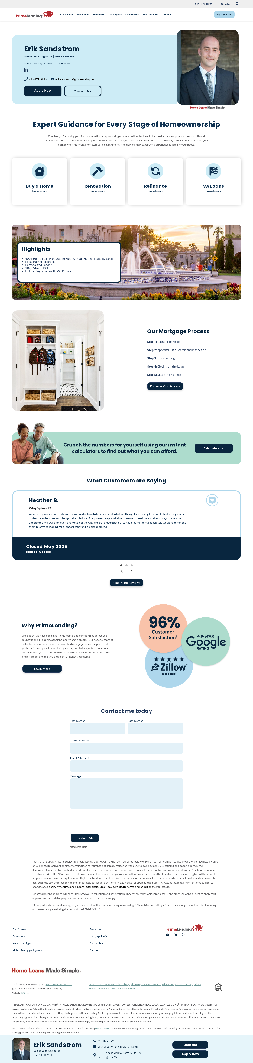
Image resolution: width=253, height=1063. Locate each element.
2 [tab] (126, 565)
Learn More (42, 668)
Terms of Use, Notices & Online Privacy (109, 984)
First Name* (77, 720)
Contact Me (83, 91)
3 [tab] (132, 565)
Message (75, 776)
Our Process (19, 929)
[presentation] (96, 819)
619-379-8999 (38, 79)
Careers (94, 950)
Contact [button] (190, 1045)
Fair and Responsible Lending (177, 984)
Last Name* (135, 720)
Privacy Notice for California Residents (118, 988)
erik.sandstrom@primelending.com (75, 79)
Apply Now (42, 90)
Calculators (19, 936)
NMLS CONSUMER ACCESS (59, 984)
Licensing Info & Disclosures (146, 984)
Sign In (225, 4)
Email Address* (79, 758)
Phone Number (80, 740)
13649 (24, 992)
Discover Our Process (165, 386)
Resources (95, 929)
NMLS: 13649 (102, 1028)
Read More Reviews (126, 582)
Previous (122, 571)
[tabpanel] (126, 525)
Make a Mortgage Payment (27, 950)
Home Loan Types (22, 943)
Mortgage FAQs (98, 936)
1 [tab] (121, 565)
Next (130, 571)
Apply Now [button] (190, 1054)
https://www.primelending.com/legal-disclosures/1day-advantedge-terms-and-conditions (100, 887)
